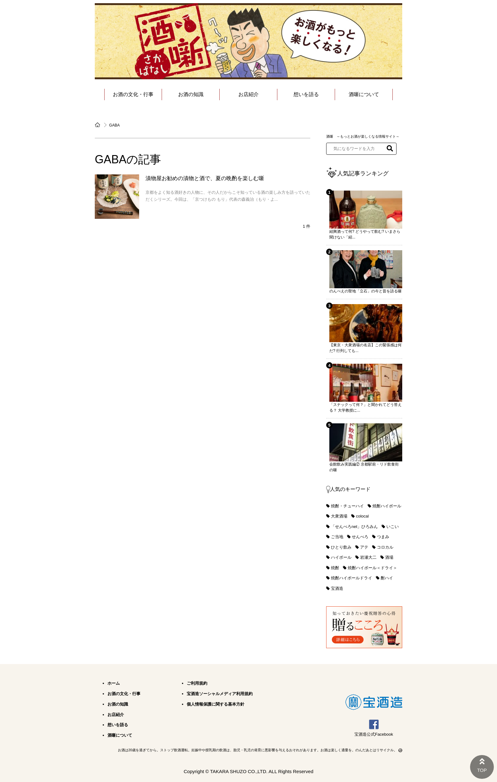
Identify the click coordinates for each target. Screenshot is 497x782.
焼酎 (335, 567)
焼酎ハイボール (386, 506)
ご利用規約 (197, 683)
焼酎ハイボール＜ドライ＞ (372, 567)
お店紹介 (248, 94)
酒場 (389, 557)
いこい (392, 526)
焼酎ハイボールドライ (351, 578)
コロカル (385, 547)
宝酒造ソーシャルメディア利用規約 (220, 693)
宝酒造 (337, 588)
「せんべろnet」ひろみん (354, 526)
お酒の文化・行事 (133, 94)
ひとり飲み (341, 547)
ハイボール (341, 557)
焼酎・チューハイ (347, 506)
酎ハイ (387, 578)
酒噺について (364, 94)
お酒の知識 (190, 94)
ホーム (113, 683)
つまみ (383, 536)
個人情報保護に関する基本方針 (215, 704)
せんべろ (360, 536)
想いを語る (306, 94)
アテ (364, 547)
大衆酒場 (339, 516)
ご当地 (337, 536)
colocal (362, 516)
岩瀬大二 (368, 557)
